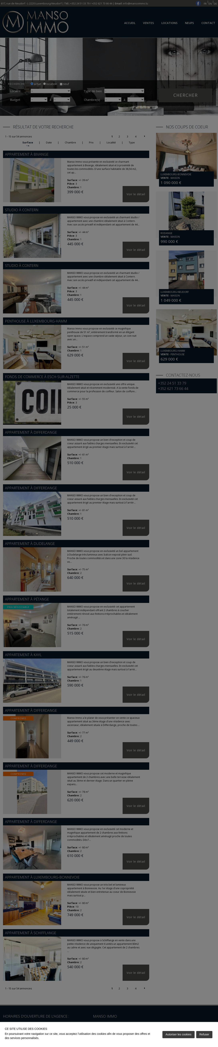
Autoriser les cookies (178, 1034)
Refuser (204, 1034)
